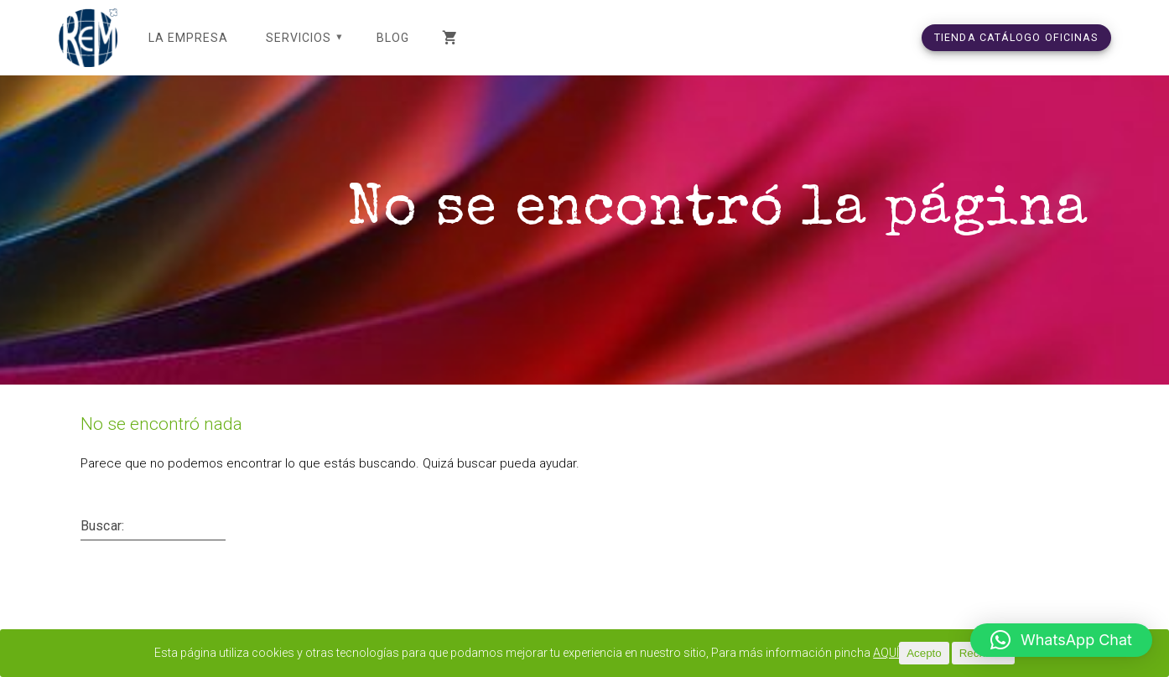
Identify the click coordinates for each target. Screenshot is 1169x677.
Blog (393, 37)
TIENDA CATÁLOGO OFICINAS (1016, 37)
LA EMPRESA (188, 37)
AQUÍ (910, 653)
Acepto (949, 653)
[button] (1061, 640)
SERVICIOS (298, 37)
